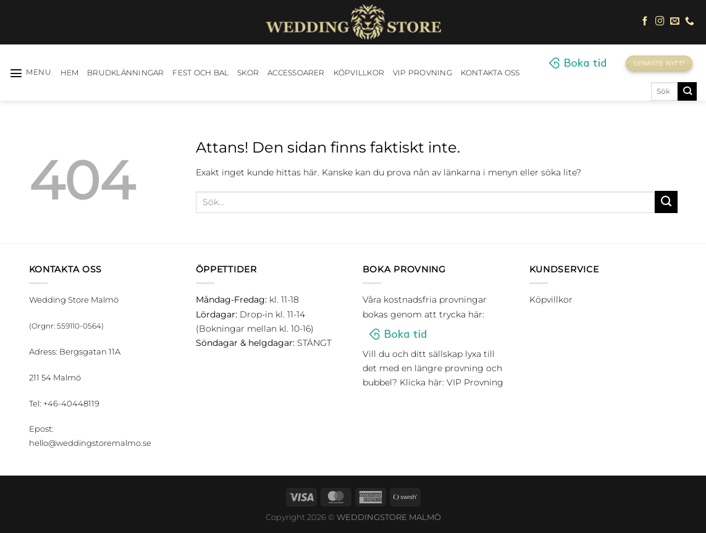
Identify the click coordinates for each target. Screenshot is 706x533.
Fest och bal (200, 73)
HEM (70, 73)
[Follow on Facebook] (645, 22)
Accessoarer (296, 73)
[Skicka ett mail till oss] (674, 22)
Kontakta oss (490, 73)
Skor (248, 73)
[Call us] (689, 22)
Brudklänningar (125, 73)
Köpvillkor (359, 73)
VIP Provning (422, 73)
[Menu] (30, 73)
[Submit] (687, 91)
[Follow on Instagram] (660, 22)
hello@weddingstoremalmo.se (90, 443)
